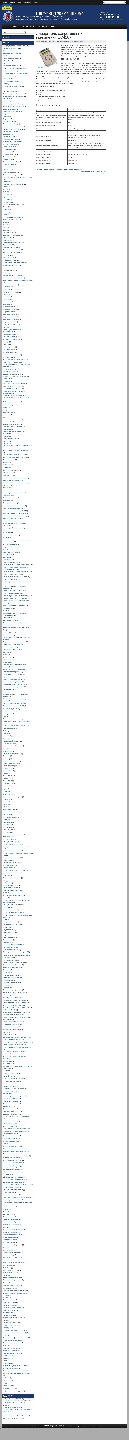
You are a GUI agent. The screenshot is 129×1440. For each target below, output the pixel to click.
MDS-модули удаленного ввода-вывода (14, 46)
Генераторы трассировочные (11, 982)
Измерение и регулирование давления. (14, 478)
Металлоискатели (8, 1034)
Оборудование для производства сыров (15, 870)
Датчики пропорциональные (11, 470)
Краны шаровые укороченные (12, 289)
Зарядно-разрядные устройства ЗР (13, 369)
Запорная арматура (9, 270)
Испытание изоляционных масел (12, 1021)
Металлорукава (7, 751)
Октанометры (7, 814)
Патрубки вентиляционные (11, 1098)
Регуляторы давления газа (11, 167)
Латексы (5, 1320)
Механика (6, 759)
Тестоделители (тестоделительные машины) (16, 1366)
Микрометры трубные (9, 322)
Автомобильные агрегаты (10, 48)
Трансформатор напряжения (11, 1257)
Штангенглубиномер (9, 347)
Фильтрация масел (8, 1242)
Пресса (5, 1212)
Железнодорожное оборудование (13, 242)
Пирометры (6, 1143)
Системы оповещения (9, 1123)
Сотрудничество (27, 2)
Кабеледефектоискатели (10, 1027)
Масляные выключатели (10, 144)
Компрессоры (7, 893)
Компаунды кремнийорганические (13, 1317)
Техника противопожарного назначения (14, 1149)
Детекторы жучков (8, 232)
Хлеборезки (6, 1378)
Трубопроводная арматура (11, 1270)
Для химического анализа (10, 1138)
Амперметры (7, 294)
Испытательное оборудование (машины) (15, 1012)
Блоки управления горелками (11, 672)
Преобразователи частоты (11, 579)
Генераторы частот (8, 603)
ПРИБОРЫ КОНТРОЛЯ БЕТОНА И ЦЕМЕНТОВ (17, 1042)
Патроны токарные (8, 1207)
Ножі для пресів (7, 827)
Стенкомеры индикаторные (11, 337)
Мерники (5, 1032)
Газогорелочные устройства (11, 162)
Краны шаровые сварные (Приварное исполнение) (18, 280)
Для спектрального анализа (11, 1136)
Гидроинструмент (8, 197)
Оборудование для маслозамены (13, 905)
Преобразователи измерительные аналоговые (16, 564)
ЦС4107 (81, 42)
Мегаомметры (7, 302)
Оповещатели (7, 101)
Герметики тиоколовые (9, 1310)
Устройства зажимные (9, 1240)
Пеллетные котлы (8, 692)
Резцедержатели (8, 1214)
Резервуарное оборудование (11, 1091)
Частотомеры (7, 617)
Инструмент (6, 255)
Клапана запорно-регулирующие (12, 275)
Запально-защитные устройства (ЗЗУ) (14, 684)
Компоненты (6, 415)
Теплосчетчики (7, 657)
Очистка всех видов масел (11, 1195)
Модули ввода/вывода (9, 544)
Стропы (5, 222)
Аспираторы (6, 972)
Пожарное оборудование (10, 960)
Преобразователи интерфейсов (12, 574)
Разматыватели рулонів (10, 1086)
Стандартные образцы (9, 1133)
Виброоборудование (9, 109)
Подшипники (6, 791)
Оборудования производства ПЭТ (13, 1190)
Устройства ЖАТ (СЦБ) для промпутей (14, 262)
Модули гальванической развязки (13, 547)
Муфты (5, 789)
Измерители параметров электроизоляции (15, 516)
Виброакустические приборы (11, 977)
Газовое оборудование (9, 154)
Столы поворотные (8, 1217)
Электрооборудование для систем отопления (16, 1128)
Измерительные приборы (10, 292)
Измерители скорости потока (11, 518)
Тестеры (5, 610)
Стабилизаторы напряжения (11, 402)
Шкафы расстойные (9, 1380)
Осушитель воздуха (9, 1192)
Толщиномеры (7, 1063)
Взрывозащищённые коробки (11, 104)
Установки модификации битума (12, 1234)
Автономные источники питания (12, 362)
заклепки (5, 268)
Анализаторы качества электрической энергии (16, 600)
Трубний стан (7, 1268)
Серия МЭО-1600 (8, 776)
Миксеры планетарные (9, 1355)
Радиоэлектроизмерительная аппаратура (15, 598)
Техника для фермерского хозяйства (14, 1146)
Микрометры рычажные (10, 317)
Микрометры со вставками (11, 319)
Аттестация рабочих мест (10, 975)
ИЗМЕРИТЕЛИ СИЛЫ (9, 1010)
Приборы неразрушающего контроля (14, 962)
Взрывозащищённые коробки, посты (13, 106)
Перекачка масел (8, 1209)
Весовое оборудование (10, 91)
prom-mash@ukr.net (114, 19)
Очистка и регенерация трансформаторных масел (17, 1202)
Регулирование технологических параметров (16, 627)
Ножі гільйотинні (8, 822)
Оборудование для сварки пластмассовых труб (17, 1116)
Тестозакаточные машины (10, 1368)
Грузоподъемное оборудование (12, 217)
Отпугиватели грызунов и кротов (12, 924)
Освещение (6, 919)
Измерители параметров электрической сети (16, 513)
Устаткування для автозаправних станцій (15, 1291)
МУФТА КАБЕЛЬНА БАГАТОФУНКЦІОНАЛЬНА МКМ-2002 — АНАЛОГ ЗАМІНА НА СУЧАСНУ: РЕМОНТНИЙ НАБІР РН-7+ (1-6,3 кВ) (16, 1400)
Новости (19, 2)
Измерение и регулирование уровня (13, 506)
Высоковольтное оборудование (12, 129)
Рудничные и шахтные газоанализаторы (15, 73)
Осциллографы (7, 559)
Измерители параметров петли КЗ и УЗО (15, 511)
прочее (5, 1083)
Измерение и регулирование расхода (14, 480)
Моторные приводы (9, 1255)
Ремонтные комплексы (9, 1109)
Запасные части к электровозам (12, 252)
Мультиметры (7, 554)
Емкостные (6, 462)
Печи (4, 1360)
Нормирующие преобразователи (12, 490)
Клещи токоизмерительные (11, 535)
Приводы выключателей (10, 147)
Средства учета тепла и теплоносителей (15, 642)
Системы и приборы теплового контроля (15, 1056)
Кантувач (5, 407)
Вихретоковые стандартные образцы (14, 992)
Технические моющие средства (12, 1343)
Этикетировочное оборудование (12, 1245)
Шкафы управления (9, 809)
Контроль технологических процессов (14, 68)
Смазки (5, 1335)
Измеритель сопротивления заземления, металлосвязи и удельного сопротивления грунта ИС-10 (59, 170)
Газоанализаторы (8, 980)
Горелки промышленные (10, 677)
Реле (4, 630)
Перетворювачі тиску (9, 937)
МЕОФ (5, 748)
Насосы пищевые (8, 867)
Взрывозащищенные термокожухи (13, 96)
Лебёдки (5, 731)
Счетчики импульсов (9, 647)
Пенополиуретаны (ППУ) (10, 1325)
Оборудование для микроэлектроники (14, 1179)
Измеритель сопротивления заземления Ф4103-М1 (93, 171)
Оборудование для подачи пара (12, 944)
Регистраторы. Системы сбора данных (14, 1088)
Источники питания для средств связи (14, 383)
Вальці (5, 84)
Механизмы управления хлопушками (14, 1096)
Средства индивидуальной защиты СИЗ (15, 1131)
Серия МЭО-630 (8, 786)
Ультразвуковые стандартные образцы (14, 1000)
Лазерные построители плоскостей (13, 184)
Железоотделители (8, 212)
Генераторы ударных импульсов (12, 1014)
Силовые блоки (7, 635)
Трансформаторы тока (9, 1260)
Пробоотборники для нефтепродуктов (14, 1078)
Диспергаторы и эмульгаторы (11, 862)
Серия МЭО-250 (8, 778)
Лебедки (5, 214)
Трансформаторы (8, 1250)
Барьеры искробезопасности (11, 424)
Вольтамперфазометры (10, 438)
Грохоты (5, 207)
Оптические (6, 467)
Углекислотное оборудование (11, 1285)
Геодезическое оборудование (11, 175)
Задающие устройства (9, 475)
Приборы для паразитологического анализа (16, 725)
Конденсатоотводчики (9, 1272)
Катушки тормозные (9, 711)
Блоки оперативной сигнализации (13, 426)
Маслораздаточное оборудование (13, 895)
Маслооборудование (9, 865)
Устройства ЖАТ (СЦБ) (10, 260)
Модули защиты (7, 549)
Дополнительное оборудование (12, 644)
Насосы (5, 802)
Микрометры (7, 304)
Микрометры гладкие (9, 306)
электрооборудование (9, 1388)
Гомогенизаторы (8, 860)
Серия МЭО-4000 (8, 783)
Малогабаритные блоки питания (12, 386)
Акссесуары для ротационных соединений (15, 952)
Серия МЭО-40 (7, 781)
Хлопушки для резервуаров (11, 1101)
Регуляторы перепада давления (12, 1280)
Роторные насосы (8, 806)
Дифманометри (7, 240)
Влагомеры (6, 436)
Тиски (4, 1227)
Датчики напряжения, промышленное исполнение (17, 445)
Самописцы (6, 756)
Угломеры (6, 342)
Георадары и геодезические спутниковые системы (17, 177)
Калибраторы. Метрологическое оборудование (16, 528)
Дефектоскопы (7, 987)
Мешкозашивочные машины (11, 1169)
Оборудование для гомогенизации (13, 1177)
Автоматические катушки (10, 887)
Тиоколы (5, 1345)
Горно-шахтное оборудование (12, 204)
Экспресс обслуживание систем (12, 912)
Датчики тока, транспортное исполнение (15, 457)
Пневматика (6, 942)
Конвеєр (5, 417)
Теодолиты (6, 192)
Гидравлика (6, 194)
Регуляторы (6, 1275)
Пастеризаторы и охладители (11, 873)
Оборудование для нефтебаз (11, 844)
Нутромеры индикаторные (11, 324)
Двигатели (6, 230)
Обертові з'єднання (8, 839)
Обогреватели (7, 1174)
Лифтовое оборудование (10, 736)
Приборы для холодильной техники (13, 590)
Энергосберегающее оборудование (13, 1391)
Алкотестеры (7, 51)
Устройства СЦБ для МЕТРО (11, 265)
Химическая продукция (10, 1305)
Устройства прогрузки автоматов (12, 1024)
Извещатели (6, 98)
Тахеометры (6, 189)
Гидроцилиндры (7, 199)
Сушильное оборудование (11, 1219)
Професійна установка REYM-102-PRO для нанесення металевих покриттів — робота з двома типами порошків (18, 1409)
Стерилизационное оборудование (13, 746)
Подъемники (6, 907)
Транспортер (7, 1247)
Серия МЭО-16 (7, 773)
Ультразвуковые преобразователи (13, 997)
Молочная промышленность (11, 858)
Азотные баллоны (8, 157)
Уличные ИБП (7, 659)
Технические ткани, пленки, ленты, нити (15, 1151)
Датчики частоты (8, 472)
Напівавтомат (7, 799)
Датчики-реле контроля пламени (12, 679)
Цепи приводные (8, 1385)
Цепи (4, 1383)
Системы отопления (9, 1126)
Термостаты (6, 532)
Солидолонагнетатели (9, 910)
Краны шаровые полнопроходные (13, 278)
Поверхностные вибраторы (11, 124)
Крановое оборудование (10, 709)
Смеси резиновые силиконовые (12, 1340)
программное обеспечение (11, 1081)
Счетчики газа (7, 169)
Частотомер (6, 344)
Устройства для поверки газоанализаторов (15, 76)
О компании (12, 2)
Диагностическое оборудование (12, 890)
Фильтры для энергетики (10, 1265)
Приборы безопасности (10, 71)
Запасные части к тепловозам (12, 250)
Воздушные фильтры (9, 1300)
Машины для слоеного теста (11, 1353)
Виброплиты (6, 114)
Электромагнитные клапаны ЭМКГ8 (13, 706)
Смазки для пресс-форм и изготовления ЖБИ (16, 1338)
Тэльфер (5, 224)
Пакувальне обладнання (10, 935)
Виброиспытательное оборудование (13, 111)
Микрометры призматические (11, 314)
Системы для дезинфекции (11, 1121)
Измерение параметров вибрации (13, 508)
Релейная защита (8, 149)
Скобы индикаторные (9, 334)
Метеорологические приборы (11, 754)
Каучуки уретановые (9, 1315)
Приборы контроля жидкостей (12, 593)
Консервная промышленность (12, 851)
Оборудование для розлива (11, 1187)
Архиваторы (6, 487)
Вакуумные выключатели (10, 131)
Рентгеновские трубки (9, 743)
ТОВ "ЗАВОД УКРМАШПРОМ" (59, 13)
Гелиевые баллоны (8, 164)
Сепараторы (6, 875)
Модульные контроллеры (10, 552)
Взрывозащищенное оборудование (13, 94)
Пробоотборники (8, 1076)
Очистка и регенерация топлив (12, 1200)
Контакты (36, 2)
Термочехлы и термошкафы (11, 1224)
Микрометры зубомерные (10, 309)
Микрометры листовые (9, 312)
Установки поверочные (9, 662)
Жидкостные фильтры (9, 1302)
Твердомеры (6, 1058)
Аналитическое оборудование (12, 53)
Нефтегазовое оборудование (11, 812)
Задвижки (6, 273)
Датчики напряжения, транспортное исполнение (17, 450)
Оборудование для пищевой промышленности (16, 847)
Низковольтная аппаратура (11, 817)
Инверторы (6, 381)
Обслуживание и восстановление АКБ (14, 388)
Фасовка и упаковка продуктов (12, 878)
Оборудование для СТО (10, 885)
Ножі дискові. (7, 824)
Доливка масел (7, 134)
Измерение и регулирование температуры (15, 483)
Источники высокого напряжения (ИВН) (14, 687)
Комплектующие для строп (11, 219)
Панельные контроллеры (10, 562)
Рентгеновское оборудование (11, 1111)
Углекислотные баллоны (10, 172)
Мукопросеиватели (8, 1358)
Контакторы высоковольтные (11, 141)
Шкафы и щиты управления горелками (14, 703)
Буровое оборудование (10, 81)
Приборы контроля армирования (12, 1039)
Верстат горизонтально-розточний (13, 86)
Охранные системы (8, 932)
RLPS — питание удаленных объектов (14, 359)
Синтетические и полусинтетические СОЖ (15, 1333)
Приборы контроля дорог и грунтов (13, 1044)
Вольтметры (6, 297)
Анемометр (6, 970)
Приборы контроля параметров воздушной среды (17, 1047)
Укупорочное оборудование (11, 1232)
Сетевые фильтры (8, 632)
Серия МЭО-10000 (8, 771)
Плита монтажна (8, 940)
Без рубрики (6, 78)
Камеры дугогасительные (10, 139)
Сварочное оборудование (10, 1114)
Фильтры (5, 1283)
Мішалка (5, 738)
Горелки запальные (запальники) (12, 674)
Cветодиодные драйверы (10, 922)
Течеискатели (7, 1061)
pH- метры (6, 55)
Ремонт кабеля (7, 152)
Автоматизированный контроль (12, 965)
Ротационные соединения (10, 950)
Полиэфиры (6, 1328)
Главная (5, 2)
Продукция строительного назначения (14, 1330)
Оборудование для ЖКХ (10, 842)
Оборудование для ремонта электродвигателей (17, 1184)
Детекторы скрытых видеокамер (12, 235)
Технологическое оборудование (12, 1160)
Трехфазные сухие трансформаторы (14, 1262)
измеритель (76, 42)
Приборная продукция (9, 766)
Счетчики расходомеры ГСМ (11, 649)
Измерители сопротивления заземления (15, 521)
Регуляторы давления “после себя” (13, 1277)
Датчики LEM (7, 443)
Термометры (6, 500)
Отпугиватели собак (9, 930)
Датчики (5, 63)
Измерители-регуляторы (10, 485)
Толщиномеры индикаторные (11, 339)
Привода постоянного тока (11, 1073)
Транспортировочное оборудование (13, 1229)
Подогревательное (8, 957)
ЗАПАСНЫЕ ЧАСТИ (9, 136)
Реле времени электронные (11, 1104)
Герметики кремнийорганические (12, 1307)
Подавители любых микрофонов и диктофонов (17, 955)
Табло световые (7, 652)
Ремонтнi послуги (8, 1106)
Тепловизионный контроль (11, 1141)
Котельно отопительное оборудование (14, 669)
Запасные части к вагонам (11, 247)
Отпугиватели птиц (8, 927)
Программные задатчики (10, 498)
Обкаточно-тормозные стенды (12, 1172)
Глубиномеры (7, 299)
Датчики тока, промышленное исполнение (15, 454)
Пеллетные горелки (9, 689)
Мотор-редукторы (8, 794)
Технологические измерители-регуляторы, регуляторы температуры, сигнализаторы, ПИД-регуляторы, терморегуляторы (17, 1156)
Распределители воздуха (10, 947)
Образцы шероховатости (10, 995)
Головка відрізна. (8, 202)
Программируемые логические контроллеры (16, 596)
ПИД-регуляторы (8, 495)
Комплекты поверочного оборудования (14, 605)
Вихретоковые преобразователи (12, 990)
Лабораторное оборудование (11, 719)
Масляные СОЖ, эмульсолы (11, 1322)
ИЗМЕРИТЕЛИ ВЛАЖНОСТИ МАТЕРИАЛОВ (16, 1003)
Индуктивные (7, 464)
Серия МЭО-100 (8, 768)
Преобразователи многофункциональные (15, 577)
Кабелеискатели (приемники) (11, 1029)
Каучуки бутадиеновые (9, 1312)
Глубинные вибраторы (9, 121)
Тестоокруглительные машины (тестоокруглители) (17, 1373)
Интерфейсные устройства (11, 352)
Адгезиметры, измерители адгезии (13, 967)
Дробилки (6, 209)
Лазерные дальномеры (10, 728)
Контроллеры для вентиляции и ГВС (14, 493)
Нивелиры (6, 186)
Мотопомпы (6, 804)
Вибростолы (6, 119)
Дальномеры (7, 181)
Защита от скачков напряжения (12, 374)
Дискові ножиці (7, 237)
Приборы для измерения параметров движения (17, 582)
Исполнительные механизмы (11, 355)
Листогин (5, 733)
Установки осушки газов (10, 1237)
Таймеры (5, 654)
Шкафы (5, 227)
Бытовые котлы (7, 159)
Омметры (6, 327)
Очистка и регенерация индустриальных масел (17, 1197)
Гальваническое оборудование (12, 1162)
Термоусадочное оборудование (12, 1222)
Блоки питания (7, 429)
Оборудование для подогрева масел (14, 1182)
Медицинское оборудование (11, 741)
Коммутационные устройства (11, 410)
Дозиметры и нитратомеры (11, 65)
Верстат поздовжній (9, 89)
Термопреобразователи (10, 503)
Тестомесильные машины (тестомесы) (14, 1371)
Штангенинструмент (9, 349)
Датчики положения (9, 460)
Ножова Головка (8, 832)
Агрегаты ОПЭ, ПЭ (8, 245)
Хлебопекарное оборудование (12, 1348)
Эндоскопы (6, 1070)
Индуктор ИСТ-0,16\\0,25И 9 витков (13, 1418)
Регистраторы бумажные (10, 620)
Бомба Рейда (7, 60)
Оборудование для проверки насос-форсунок (16, 1037)
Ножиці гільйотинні (8, 830)
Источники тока (7, 357)
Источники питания (8, 257)
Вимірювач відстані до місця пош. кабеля (15, 127)
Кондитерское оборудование (11, 1350)
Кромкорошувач (7, 714)
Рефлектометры (8, 608)
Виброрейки (6, 116)
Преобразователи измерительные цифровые (16, 571)
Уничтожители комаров (10, 1288)
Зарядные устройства (9, 371)
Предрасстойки (7, 1363)
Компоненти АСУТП (9, 412)
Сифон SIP (6, 1405)
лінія (4, 716)
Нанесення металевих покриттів (12, 797)
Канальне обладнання (9, 405)
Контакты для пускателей (10, 763)
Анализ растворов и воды (10, 58)
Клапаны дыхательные (9, 1093)
